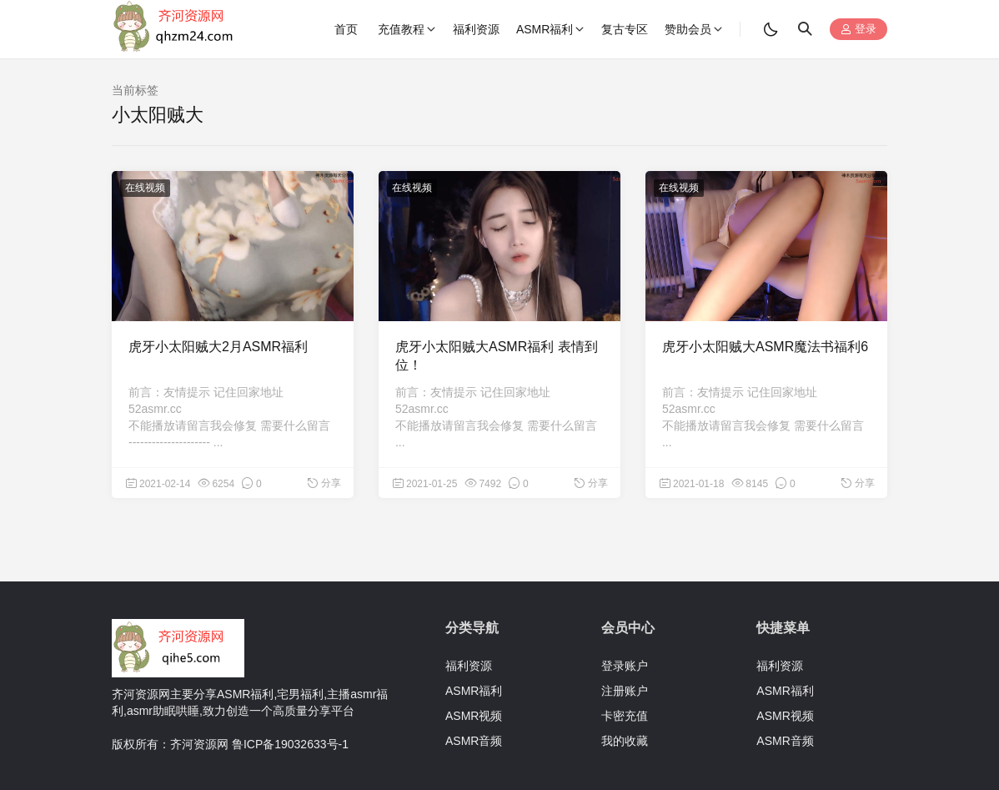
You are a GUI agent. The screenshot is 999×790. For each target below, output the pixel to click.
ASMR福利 (473, 690)
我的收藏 (624, 740)
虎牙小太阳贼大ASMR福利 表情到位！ (496, 356)
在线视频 (145, 188)
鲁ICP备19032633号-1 (290, 744)
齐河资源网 (199, 744)
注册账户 (624, 690)
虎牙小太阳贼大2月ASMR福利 (218, 347)
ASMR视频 (473, 715)
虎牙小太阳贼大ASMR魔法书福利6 (765, 347)
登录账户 (624, 665)
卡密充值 (624, 715)
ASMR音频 (473, 740)
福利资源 (468, 665)
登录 (858, 29)
